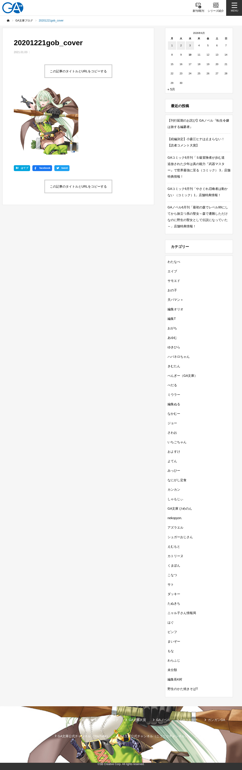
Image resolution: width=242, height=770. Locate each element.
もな (171, 651)
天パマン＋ (175, 299)
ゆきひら (174, 347)
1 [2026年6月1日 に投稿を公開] (172, 45)
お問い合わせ (115, 743)
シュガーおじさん (180, 537)
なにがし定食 (177, 480)
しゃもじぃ (175, 499)
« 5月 (171, 89)
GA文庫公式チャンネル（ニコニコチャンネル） (154, 736)
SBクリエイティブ (34, 736)
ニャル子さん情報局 (182, 613)
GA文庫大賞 (137, 720)
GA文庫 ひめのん (180, 508)
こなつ (172, 575)
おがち (172, 328)
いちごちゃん (177, 442)
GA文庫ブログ (108, 720)
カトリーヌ (175, 556)
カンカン (174, 489)
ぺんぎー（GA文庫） (182, 375)
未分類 (172, 670)
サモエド (174, 281)
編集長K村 (175, 679)
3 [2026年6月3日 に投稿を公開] (190, 45)
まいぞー (174, 641)
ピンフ (172, 632)
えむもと (174, 546)
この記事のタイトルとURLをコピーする (78, 71)
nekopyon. (175, 518)
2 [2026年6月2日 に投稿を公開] (181, 45)
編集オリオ (175, 309)
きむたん (174, 366)
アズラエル (175, 527)
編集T (172, 318)
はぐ (171, 622)
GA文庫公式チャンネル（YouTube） (84, 736)
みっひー (174, 470)
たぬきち (174, 603)
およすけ (174, 451)
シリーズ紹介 (78, 720)
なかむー (174, 413)
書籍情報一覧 (49, 720)
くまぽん (174, 565)
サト (171, 584)
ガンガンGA (216, 720)
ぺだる (172, 385)
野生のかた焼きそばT (183, 689)
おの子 (172, 290)
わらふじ (174, 660)
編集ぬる (174, 404)
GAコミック (189, 720)
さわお (172, 432)
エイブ (172, 271)
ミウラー (174, 394)
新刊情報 (23, 720)
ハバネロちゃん (179, 356)
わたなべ (174, 262)
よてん (172, 461)
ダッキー (174, 594)
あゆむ (172, 337)
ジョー (172, 423)
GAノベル (163, 720)
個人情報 (204, 736)
